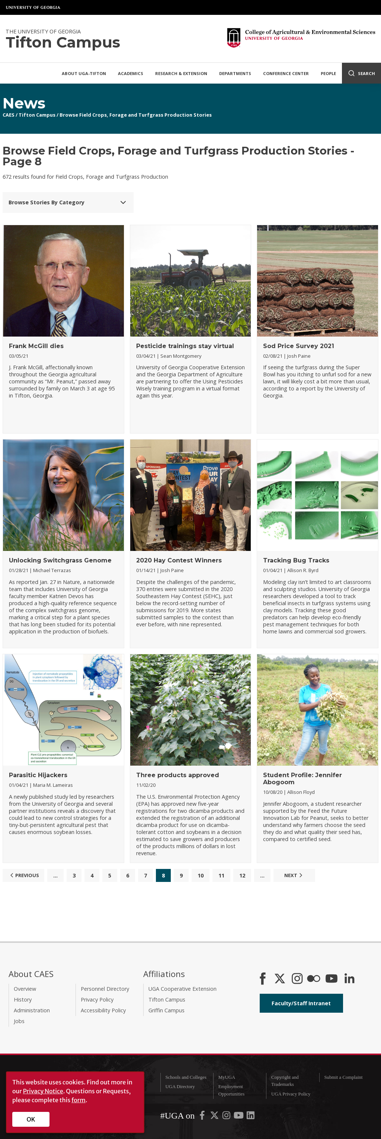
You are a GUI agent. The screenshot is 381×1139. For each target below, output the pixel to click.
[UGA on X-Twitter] (215, 1117)
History (23, 999)
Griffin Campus (166, 1010)
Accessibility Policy (103, 1010)
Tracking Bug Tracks (296, 560)
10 (201, 875)
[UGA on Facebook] (203, 1117)
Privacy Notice (43, 1091)
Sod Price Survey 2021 (298, 346)
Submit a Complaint (343, 1077)
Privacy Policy (97, 999)
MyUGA (227, 1077)
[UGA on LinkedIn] (250, 1117)
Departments (235, 73)
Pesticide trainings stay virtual (185, 346)
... (55, 875)
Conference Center (286, 73)
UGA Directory (180, 1086)
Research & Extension (181, 73)
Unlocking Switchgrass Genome (60, 560)
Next (294, 875)
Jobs (19, 1021)
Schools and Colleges (185, 1077)
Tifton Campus (37, 114)
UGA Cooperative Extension (182, 988)
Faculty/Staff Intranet (301, 1003)
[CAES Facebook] (263, 979)
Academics (130, 73)
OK (31, 1119)
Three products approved (177, 775)
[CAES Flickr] (314, 979)
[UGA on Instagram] (227, 1117)
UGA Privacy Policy (290, 1094)
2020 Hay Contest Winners (179, 560)
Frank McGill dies (36, 346)
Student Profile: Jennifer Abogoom (302, 779)
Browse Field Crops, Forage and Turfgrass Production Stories (136, 114)
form (78, 1100)
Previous (23, 875)
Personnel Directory (105, 988)
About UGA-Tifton (84, 73)
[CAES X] (280, 979)
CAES (9, 114)
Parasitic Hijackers (38, 775)
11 (221, 875)
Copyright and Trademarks (285, 1081)
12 (242, 875)
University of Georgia (33, 7)
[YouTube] (331, 979)
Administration (32, 1010)
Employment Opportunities (231, 1090)
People (328, 73)
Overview (25, 988)
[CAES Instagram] (297, 979)
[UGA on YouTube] (239, 1117)
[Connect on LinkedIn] (349, 979)
